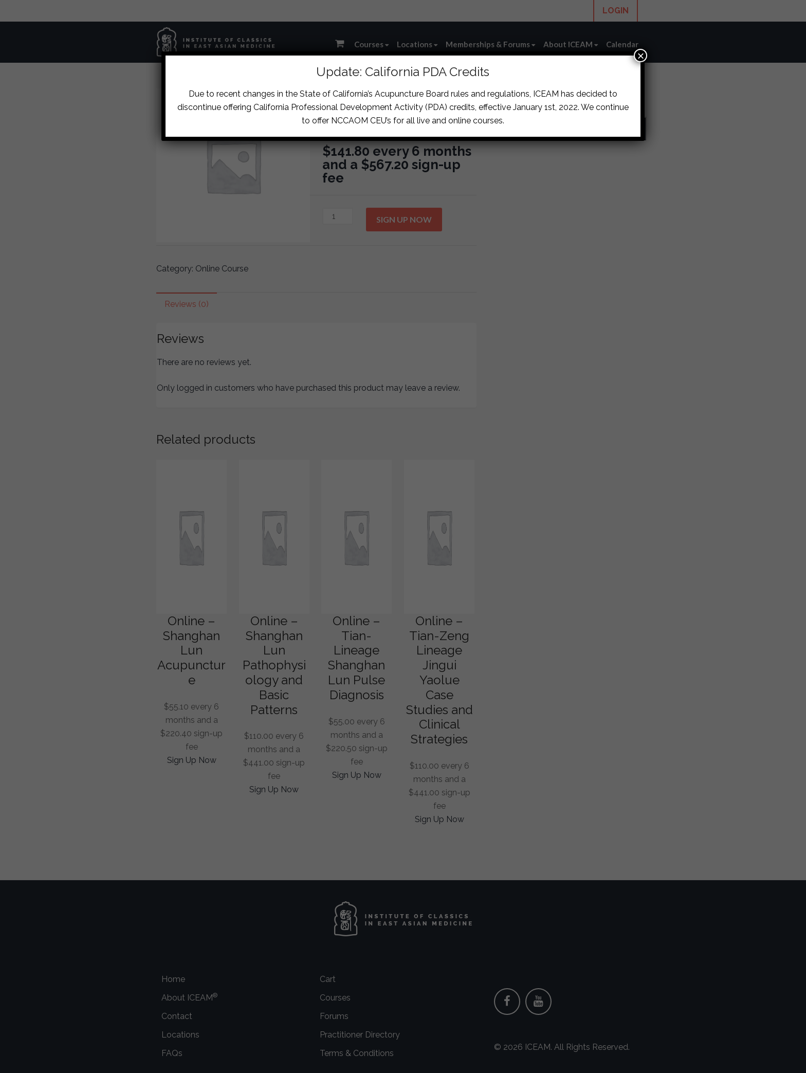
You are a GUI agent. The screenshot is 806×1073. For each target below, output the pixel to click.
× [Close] (640, 55)
